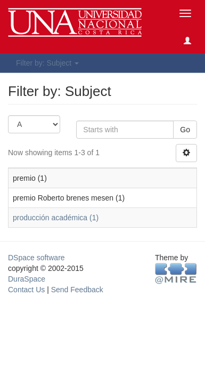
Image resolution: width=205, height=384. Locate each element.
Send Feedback (77, 289)
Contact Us (26, 289)
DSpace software (36, 257)
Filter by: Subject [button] (47, 63)
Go (185, 129)
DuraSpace (26, 279)
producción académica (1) (56, 217)
